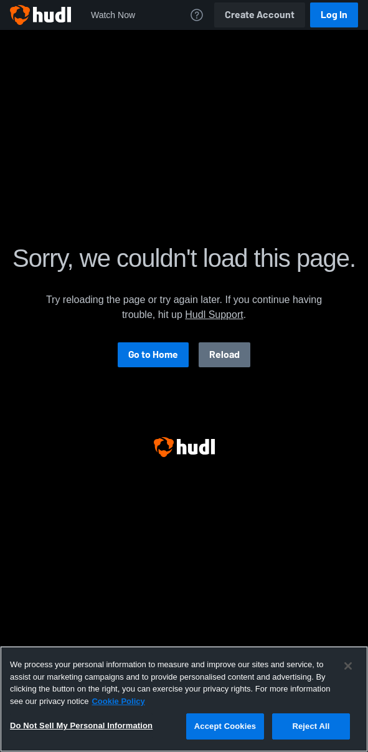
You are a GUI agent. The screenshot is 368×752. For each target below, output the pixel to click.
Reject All (310, 726)
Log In (334, 14)
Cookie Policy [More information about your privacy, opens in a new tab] (118, 701)
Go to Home (153, 354)
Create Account (260, 14)
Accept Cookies (225, 726)
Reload (224, 354)
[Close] (348, 666)
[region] (184, 699)
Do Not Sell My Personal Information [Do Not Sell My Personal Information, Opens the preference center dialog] (81, 725)
